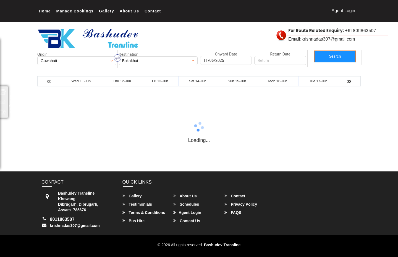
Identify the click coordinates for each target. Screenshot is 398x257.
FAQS (232, 212)
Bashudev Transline (222, 245)
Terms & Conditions (143, 212)
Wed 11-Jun (81, 81)
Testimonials (137, 204)
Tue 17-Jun (318, 81)
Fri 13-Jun (160, 81)
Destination (128, 54)
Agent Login (343, 10)
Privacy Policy (240, 204)
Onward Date (226, 54)
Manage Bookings (75, 11)
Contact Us (186, 220)
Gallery (106, 11)
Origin (42, 54)
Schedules (186, 204)
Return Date (280, 54)
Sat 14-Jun (197, 81)
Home (45, 11)
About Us (129, 11)
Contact (153, 11)
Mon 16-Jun (277, 81)
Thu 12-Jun (122, 81)
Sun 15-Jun (237, 81)
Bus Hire (133, 220)
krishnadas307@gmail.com (75, 225)
